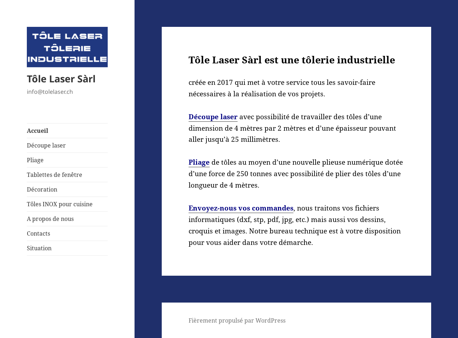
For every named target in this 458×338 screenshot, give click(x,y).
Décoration (42, 189)
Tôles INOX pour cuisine (60, 204)
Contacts (38, 233)
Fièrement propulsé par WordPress (237, 320)
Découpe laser (46, 145)
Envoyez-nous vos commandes (241, 208)
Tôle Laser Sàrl (61, 78)
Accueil (37, 131)
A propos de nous (50, 219)
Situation (39, 248)
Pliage (35, 160)
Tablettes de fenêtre (54, 175)
